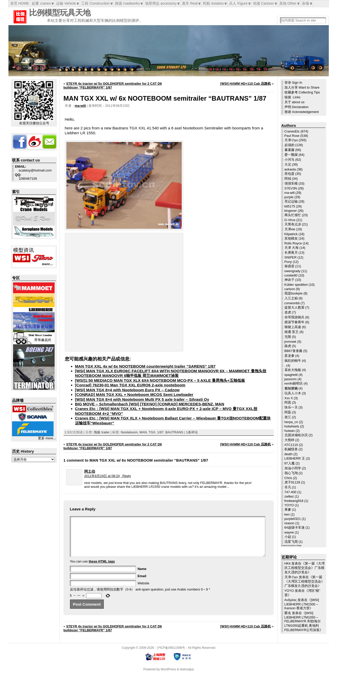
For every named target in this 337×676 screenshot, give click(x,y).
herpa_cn (291, 422)
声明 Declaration (296, 107)
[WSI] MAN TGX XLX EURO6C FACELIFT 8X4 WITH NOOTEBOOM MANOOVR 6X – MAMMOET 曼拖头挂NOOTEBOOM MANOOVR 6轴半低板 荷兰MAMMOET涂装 (170, 373)
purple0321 (292, 519)
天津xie (289, 229)
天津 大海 (291, 248)
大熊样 (289, 440)
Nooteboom (129, 432)
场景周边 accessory (161, 3)
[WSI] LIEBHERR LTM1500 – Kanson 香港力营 (301, 604)
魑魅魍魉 (291, 388)
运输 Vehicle (66, 3)
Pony (288, 262)
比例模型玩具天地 (59, 12)
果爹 (287, 509)
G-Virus (289, 220)
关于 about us (294, 102)
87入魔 (289, 463)
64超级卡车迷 (294, 527)
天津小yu (291, 140)
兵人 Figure (238, 3)
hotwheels (291, 426)
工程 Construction (95, 3)
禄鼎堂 (289, 266)
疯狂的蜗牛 (292, 361)
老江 (287, 417)
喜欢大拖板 (292, 370)
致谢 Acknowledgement (301, 112)
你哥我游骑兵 (294, 317)
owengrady (292, 271)
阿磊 (287, 412)
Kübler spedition (296, 285)
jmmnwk (290, 342)
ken (287, 514)
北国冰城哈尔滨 (296, 435)
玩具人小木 (292, 393)
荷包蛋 (289, 174)
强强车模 (291, 183)
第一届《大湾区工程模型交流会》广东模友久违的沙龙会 (304, 567)
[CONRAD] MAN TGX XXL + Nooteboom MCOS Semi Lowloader (134, 394)
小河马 (289, 159)
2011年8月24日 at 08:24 (102, 476)
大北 (287, 164)
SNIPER (290, 257)
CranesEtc (292, 131)
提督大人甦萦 (294, 307)
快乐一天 (291, 407)
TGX (152, 432)
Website (143, 591)
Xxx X (288, 398)
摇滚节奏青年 (294, 322)
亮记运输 (291, 201)
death (288, 454)
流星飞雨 (291, 542)
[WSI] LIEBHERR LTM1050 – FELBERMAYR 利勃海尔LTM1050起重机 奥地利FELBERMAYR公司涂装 (302, 621)
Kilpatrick (291, 234)
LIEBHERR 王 (294, 458)
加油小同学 (292, 468)
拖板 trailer (102, 432)
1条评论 (192, 432)
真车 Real (190, 3)
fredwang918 (293, 501)
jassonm (290, 379)
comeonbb (292, 303)
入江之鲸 (291, 298)
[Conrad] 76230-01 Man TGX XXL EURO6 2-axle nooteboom (130, 385)
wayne (289, 532)
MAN (143, 432)
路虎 (287, 346)
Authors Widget (296, 545)
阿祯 (287, 178)
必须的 (289, 145)
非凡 (287, 487)
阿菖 (287, 402)
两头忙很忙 (292, 215)
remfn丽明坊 (293, 383)
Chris (288, 478)
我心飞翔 (291, 473)
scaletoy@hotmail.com (33, 168)
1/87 (160, 432)
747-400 (290, 492)
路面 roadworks (127, 3)
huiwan (289, 431)
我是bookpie (293, 293)
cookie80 (291, 275)
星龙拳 (289, 356)
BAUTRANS (174, 432)
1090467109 (26, 176)
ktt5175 (289, 206)
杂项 (305, 3)
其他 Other (288, 3)
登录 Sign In (293, 82)
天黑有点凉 (292, 224)
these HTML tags (102, 569)
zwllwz (289, 496)
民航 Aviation (213, 3)
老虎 (287, 312)
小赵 (287, 537)
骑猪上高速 (292, 327)
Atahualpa (187, 671)
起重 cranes (41, 3)
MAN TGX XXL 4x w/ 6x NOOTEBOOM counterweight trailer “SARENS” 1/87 (145, 366)
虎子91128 (292, 482)
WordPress (168, 671)
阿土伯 (89, 471)
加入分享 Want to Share (302, 87)
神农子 (289, 280)
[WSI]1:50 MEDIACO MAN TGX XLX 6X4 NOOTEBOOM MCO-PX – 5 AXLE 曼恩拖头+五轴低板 (160, 380)
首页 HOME (19, 3)
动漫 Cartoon (263, 3)
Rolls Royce (293, 243)
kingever (290, 211)
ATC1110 (291, 445)
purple (289, 197)
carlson (289, 289)
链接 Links (292, 97)
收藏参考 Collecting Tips (302, 92)
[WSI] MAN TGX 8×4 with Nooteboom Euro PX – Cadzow (127, 390)
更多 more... (47, 438)
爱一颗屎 (291, 155)
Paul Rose (292, 136)
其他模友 (291, 238)
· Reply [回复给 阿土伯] (126, 476)
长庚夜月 (291, 252)
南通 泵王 (291, 332)
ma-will (80, 106)
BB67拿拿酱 (293, 351)
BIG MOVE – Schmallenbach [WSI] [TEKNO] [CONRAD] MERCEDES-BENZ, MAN (149, 404)
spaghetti (291, 375)
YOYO (289, 505)
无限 (287, 337)
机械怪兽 (291, 449)
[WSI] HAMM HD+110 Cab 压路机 (245, 83)
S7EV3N (290, 188)
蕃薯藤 (289, 150)
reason (289, 523)
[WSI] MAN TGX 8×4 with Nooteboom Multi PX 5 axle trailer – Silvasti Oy (142, 399)
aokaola (290, 169)
